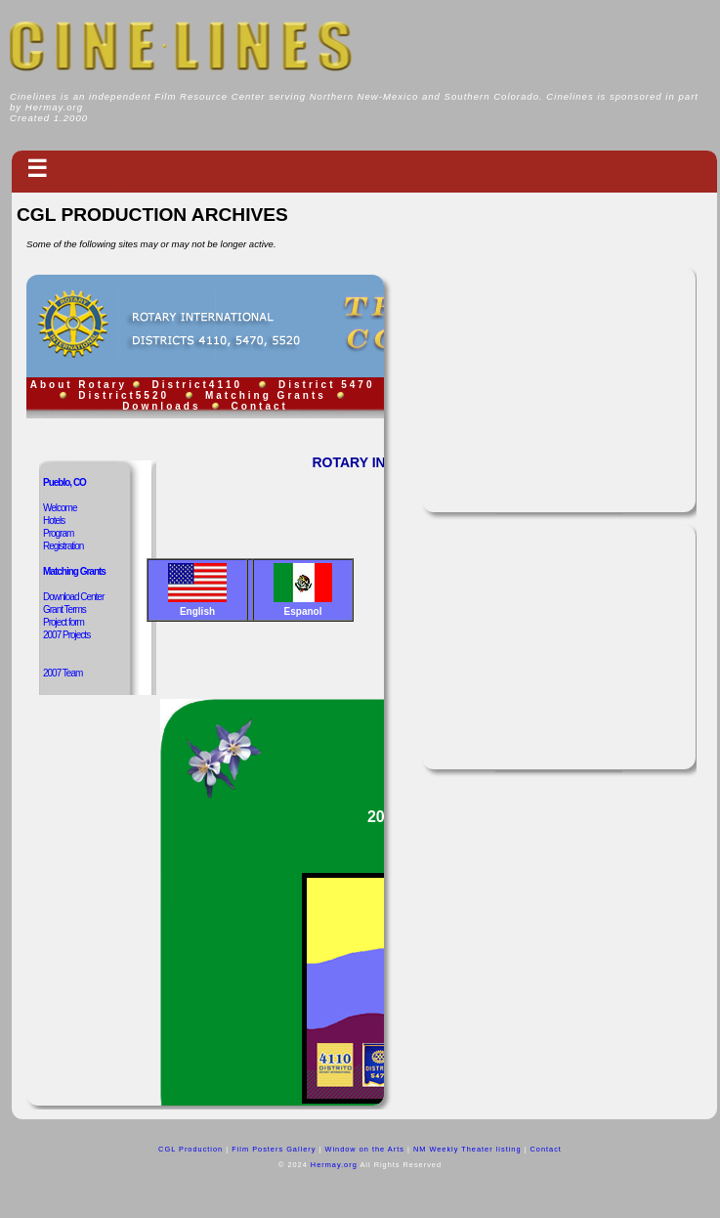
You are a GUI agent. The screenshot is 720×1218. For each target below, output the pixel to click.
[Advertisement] (559, 390)
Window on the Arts (363, 1149)
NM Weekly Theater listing (467, 1149)
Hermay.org (335, 1164)
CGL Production (190, 1149)
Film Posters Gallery (274, 1149)
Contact (546, 1149)
